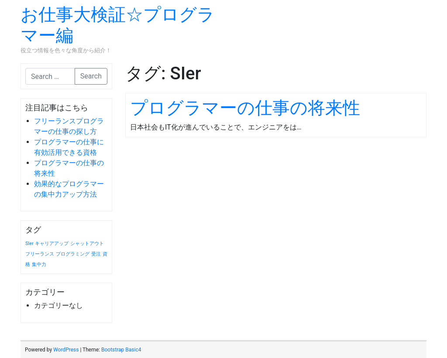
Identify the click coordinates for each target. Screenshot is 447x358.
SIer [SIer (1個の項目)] (29, 243)
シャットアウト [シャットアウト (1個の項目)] (87, 243)
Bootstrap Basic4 (121, 350)
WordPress (66, 350)
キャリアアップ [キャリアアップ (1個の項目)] (52, 243)
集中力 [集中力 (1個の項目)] (39, 264)
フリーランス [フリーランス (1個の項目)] (39, 254)
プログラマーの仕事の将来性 (245, 108)
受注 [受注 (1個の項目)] (96, 254)
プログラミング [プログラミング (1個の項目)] (72, 254)
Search (91, 76)
